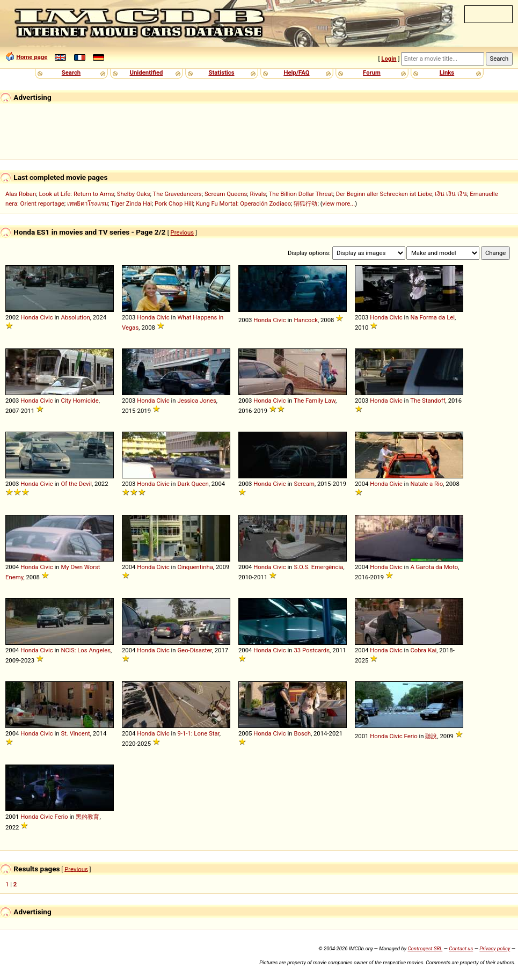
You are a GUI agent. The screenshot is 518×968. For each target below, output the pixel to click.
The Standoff (427, 400)
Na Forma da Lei (432, 317)
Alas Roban (20, 194)
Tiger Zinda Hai (131, 203)
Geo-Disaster (194, 650)
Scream (304, 483)
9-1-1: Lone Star (198, 733)
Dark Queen (192, 483)
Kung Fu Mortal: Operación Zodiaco (243, 203)
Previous (182, 232)
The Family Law (314, 400)
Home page (31, 57)
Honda (29, 317)
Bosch (302, 733)
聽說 (431, 736)
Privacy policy (494, 948)
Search (71, 72)
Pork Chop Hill (174, 203)
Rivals (258, 194)
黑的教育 (87, 816)
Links (447, 72)
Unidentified (146, 72)
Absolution (75, 317)
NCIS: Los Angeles (86, 650)
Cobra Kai (423, 650)
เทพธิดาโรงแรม (87, 203)
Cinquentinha (195, 567)
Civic (46, 317)
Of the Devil (76, 483)
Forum (372, 72)
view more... (339, 203)
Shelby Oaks (133, 194)
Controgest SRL (424, 948)
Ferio (411, 736)
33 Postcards (312, 650)
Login (388, 58)
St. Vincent (75, 733)
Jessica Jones (196, 400)
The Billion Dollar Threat (300, 194)
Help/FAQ (296, 72)
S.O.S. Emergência (318, 567)
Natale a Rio (426, 483)
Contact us (461, 948)
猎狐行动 (305, 203)
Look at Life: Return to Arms (76, 194)
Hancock (306, 320)
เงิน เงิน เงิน (451, 194)
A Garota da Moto (434, 567)
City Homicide (79, 400)
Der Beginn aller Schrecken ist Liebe (384, 194)
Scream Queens (226, 194)
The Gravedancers (177, 194)
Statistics (221, 72)
